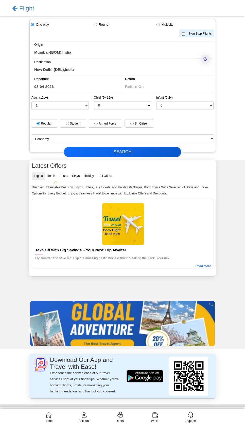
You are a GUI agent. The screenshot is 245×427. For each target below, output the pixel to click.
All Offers (105, 176)
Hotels (51, 176)
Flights (38, 176)
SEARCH (123, 151)
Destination (42, 62)
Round (103, 24)
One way (42, 24)
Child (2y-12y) (103, 97)
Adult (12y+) (39, 97)
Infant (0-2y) (164, 97)
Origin (38, 45)
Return (130, 79)
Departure (41, 79)
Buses (64, 176)
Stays (76, 176)
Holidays (89, 176)
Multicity (167, 24)
